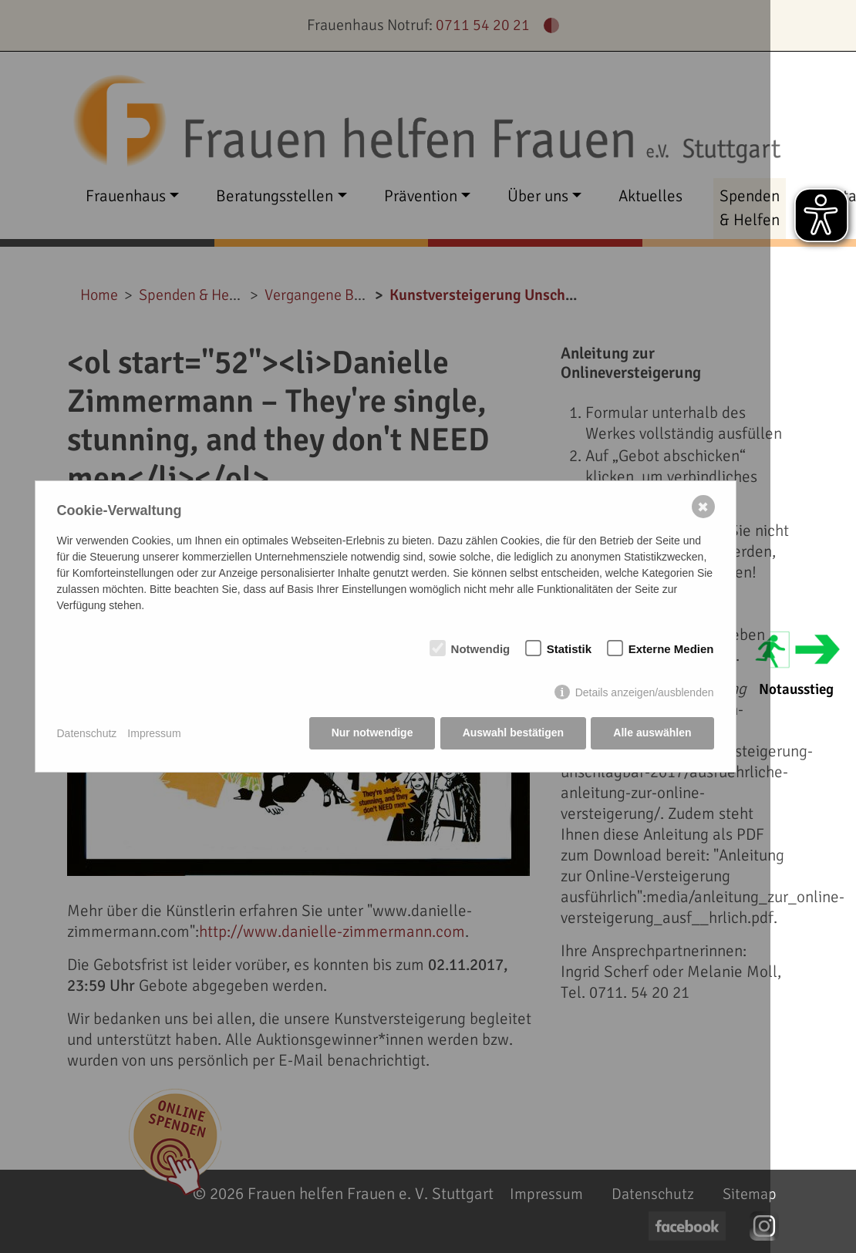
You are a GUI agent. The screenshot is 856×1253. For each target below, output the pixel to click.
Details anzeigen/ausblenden (644, 693)
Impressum (153, 733)
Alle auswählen (652, 733)
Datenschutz (87, 733)
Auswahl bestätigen (512, 733)
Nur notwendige (371, 733)
